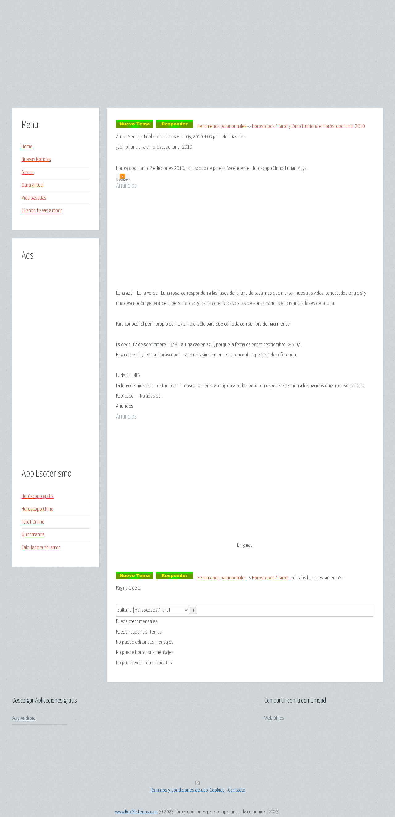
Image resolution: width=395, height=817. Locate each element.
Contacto (236, 790)
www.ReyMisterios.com (136, 812)
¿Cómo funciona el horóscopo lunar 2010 (327, 126)
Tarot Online (33, 522)
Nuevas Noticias (36, 159)
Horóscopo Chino (37, 509)
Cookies (217, 790)
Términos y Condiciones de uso (179, 790)
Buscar (28, 172)
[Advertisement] (197, 64)
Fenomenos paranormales (222, 126)
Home (27, 147)
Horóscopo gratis (38, 496)
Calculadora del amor (41, 547)
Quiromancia (33, 534)
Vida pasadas (34, 198)
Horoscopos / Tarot (270, 126)
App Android (23, 718)
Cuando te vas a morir (42, 210)
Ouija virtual (33, 185)
